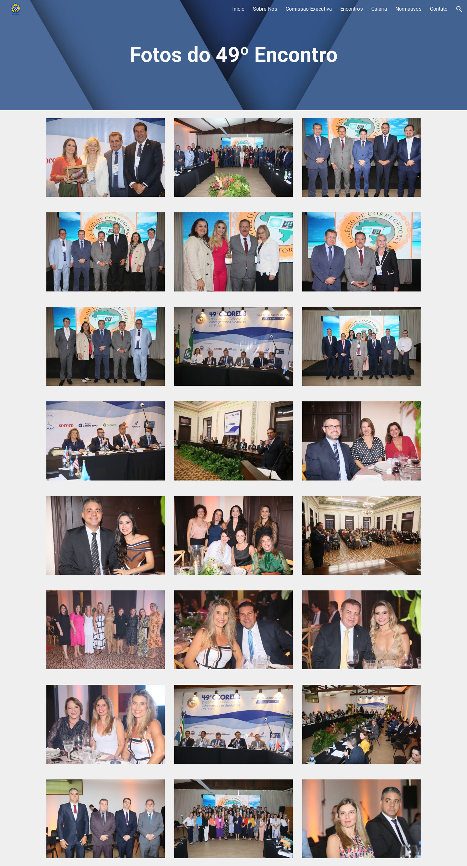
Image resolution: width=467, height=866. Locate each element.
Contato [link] (439, 9)
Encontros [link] (351, 9)
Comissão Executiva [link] (309, 9)
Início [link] (238, 9)
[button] (459, 9)
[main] (233, 55)
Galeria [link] (379, 9)
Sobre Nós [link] (265, 9)
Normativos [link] (408, 9)
